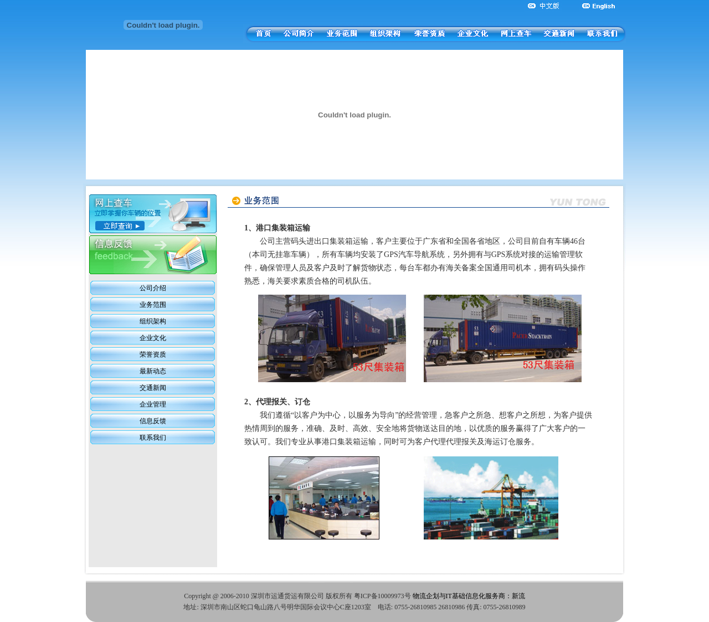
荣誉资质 (153, 354)
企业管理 (153, 404)
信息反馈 (153, 421)
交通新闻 (153, 388)
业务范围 (153, 305)
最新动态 (153, 371)
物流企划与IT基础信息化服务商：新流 (469, 596)
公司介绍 (153, 288)
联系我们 (153, 437)
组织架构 (153, 321)
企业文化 (153, 338)
